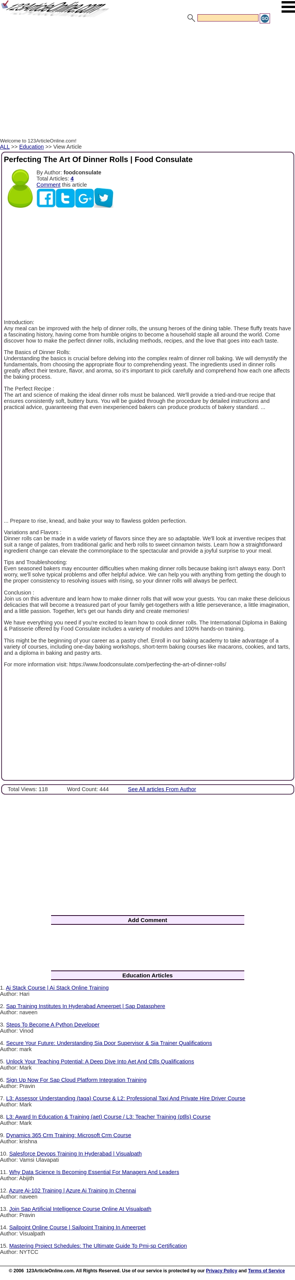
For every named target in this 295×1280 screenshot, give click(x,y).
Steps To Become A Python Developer (52, 1025)
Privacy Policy (221, 1270)
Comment (48, 185)
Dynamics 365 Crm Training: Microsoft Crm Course (68, 1135)
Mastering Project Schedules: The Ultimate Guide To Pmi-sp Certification (98, 1246)
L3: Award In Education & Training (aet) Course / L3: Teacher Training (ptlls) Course (108, 1117)
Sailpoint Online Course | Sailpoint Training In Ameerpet (77, 1227)
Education (31, 147)
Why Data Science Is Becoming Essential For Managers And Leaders (94, 1172)
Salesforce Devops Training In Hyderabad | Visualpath (75, 1154)
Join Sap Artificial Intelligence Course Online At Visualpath (80, 1209)
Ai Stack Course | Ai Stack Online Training (57, 988)
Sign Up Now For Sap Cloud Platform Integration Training (76, 1080)
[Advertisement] (147, 82)
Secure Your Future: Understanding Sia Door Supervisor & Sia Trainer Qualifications (109, 1043)
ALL (5, 147)
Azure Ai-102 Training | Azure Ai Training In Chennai (72, 1190)
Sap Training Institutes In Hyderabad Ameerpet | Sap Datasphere (85, 1006)
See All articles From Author (162, 789)
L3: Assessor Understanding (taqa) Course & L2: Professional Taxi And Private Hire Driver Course (125, 1098)
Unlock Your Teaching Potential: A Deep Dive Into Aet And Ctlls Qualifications (100, 1061)
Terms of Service (266, 1270)
